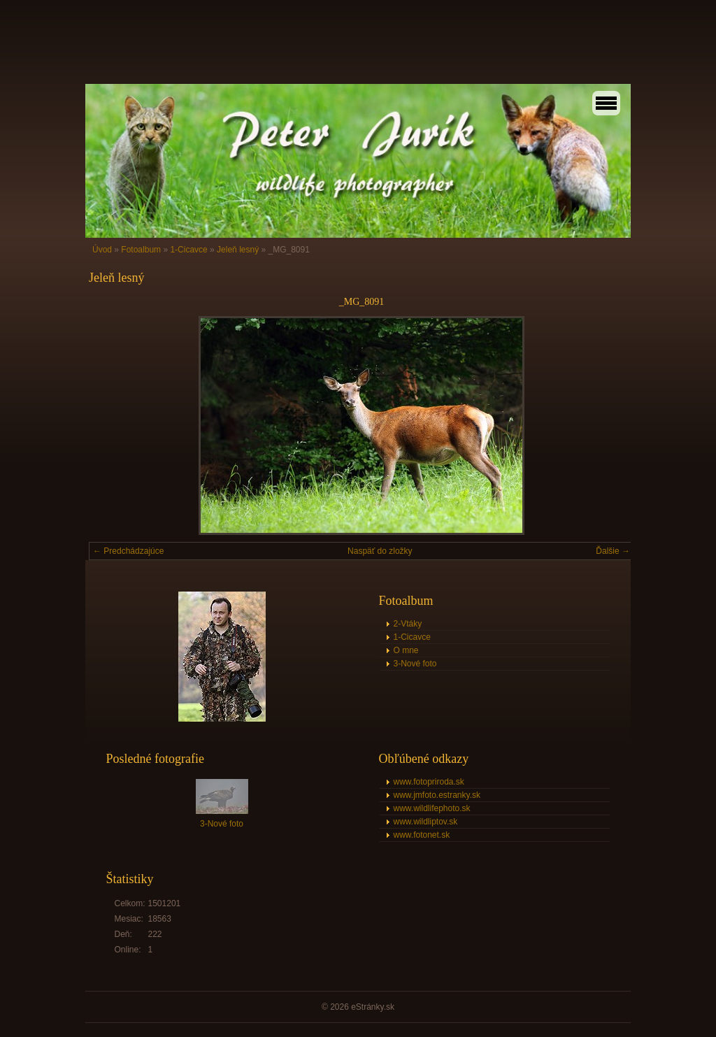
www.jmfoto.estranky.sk (437, 795)
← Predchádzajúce (128, 551)
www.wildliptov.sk (426, 822)
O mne (406, 650)
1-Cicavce (188, 250)
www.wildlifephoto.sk (432, 808)
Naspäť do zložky (380, 551)
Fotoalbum (141, 250)
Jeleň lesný (238, 250)
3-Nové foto (415, 663)
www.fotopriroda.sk (429, 782)
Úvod (102, 250)
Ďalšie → (613, 551)
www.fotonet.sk (422, 835)
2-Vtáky (408, 624)
